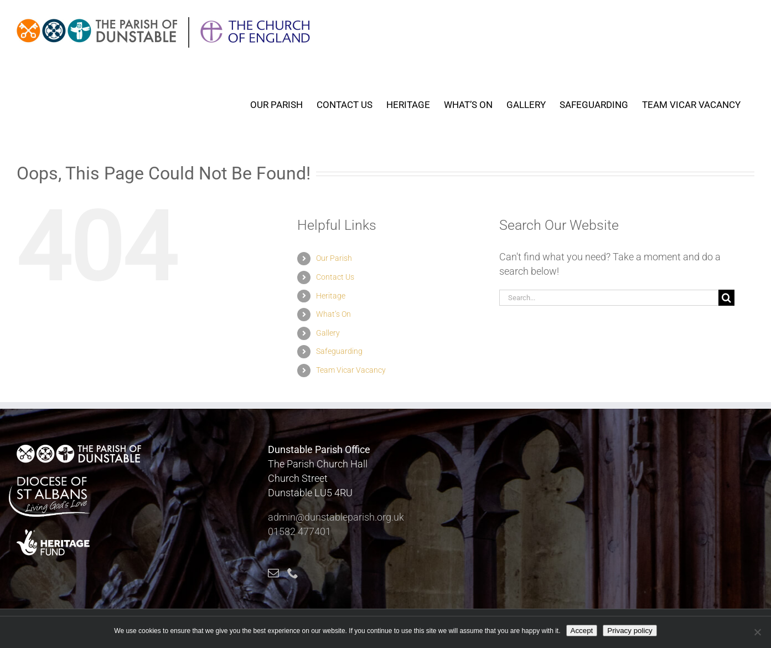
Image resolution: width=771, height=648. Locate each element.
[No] (757, 631)
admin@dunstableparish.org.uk (336, 517)
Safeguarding (339, 351)
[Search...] (608, 298)
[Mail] (273, 573)
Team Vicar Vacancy (351, 370)
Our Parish (334, 258)
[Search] (726, 298)
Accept (582, 630)
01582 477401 (299, 531)
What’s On (333, 314)
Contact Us (335, 276)
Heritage (330, 295)
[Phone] (292, 573)
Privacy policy (629, 630)
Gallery (328, 332)
